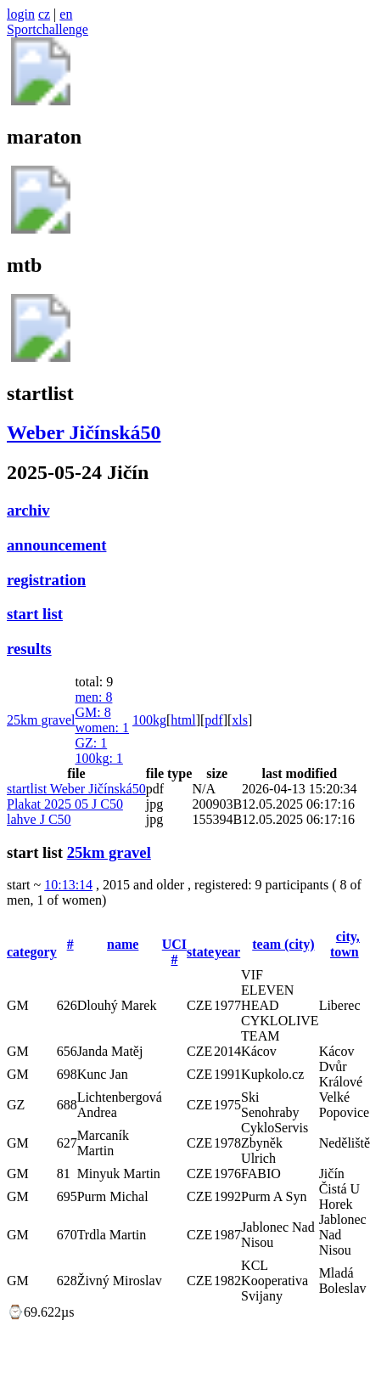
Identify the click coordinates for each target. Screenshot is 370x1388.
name (122, 944)
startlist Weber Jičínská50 (76, 788)
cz (44, 14)
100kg (98, 758)
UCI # (174, 952)
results (29, 648)
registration (46, 580)
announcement (56, 545)
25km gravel (41, 720)
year (227, 952)
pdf (213, 720)
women (102, 727)
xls (240, 720)
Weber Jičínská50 (84, 432)
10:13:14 (68, 884)
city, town (345, 944)
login (21, 14)
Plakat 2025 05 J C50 (65, 804)
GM (92, 712)
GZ (91, 743)
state (200, 952)
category (32, 952)
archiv (28, 510)
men (93, 697)
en (65, 14)
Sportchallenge (47, 29)
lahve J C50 (39, 819)
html (183, 720)
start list (35, 614)
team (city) (283, 944)
